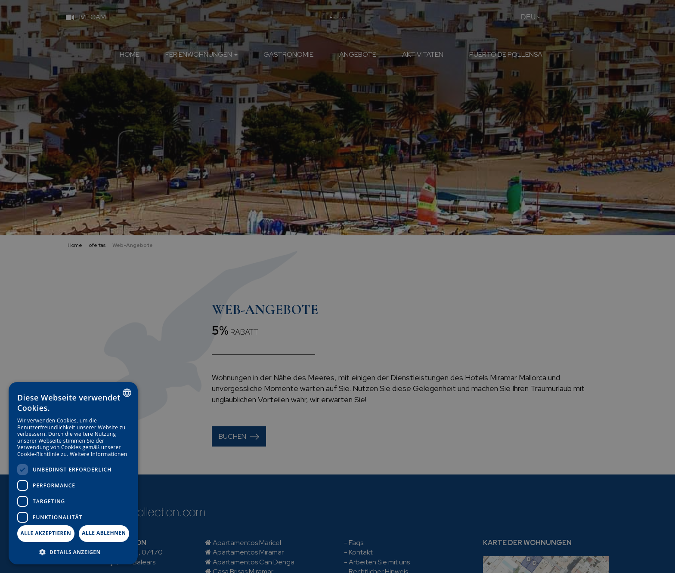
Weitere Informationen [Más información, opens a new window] (98, 454)
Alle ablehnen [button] (104, 532)
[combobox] (127, 392)
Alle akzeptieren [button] (46, 533)
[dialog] (73, 473)
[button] (73, 552)
